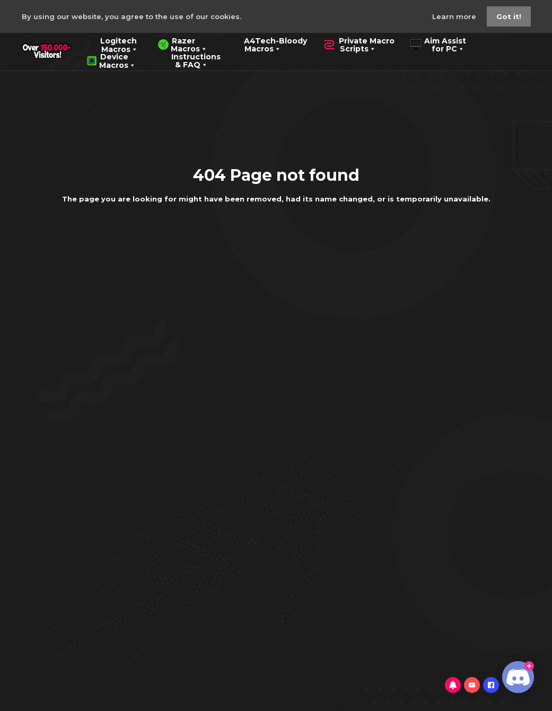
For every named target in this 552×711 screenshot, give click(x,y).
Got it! (508, 16)
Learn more (455, 16)
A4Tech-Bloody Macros (267, 44)
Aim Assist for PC (438, 44)
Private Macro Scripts (359, 44)
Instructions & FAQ (188, 60)
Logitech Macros (112, 44)
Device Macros (111, 60)
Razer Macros (182, 44)
